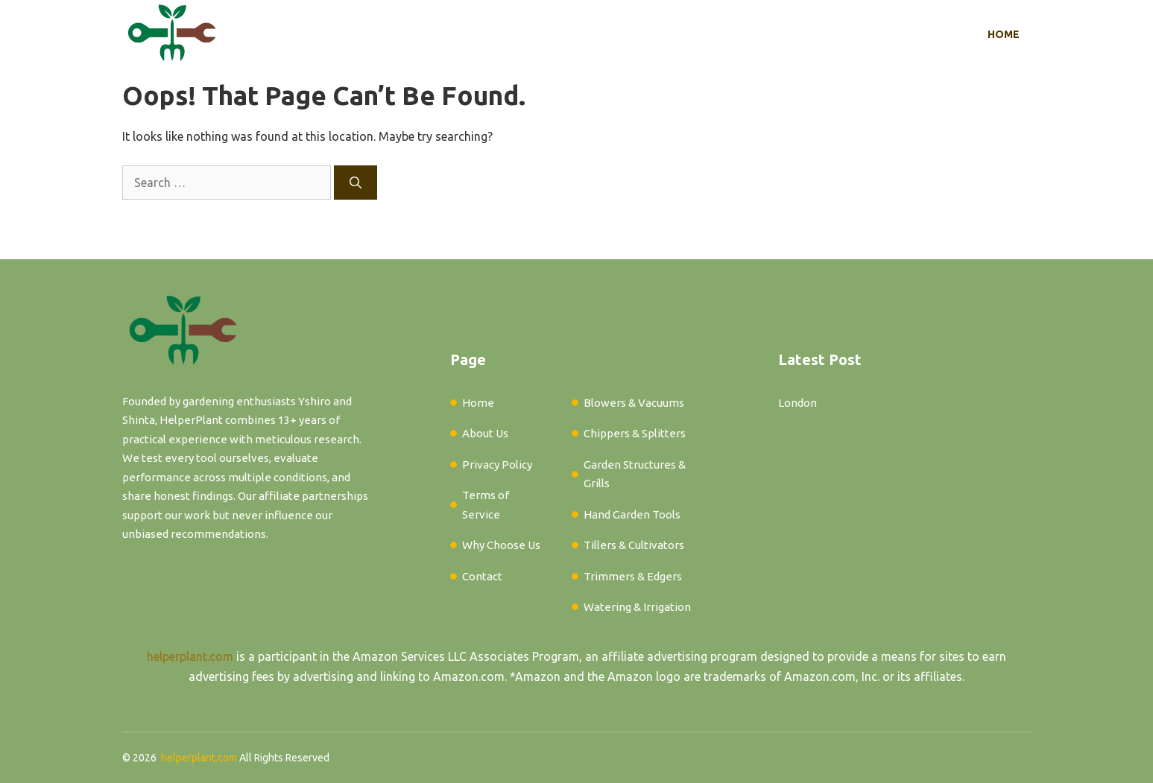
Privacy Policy (497, 464)
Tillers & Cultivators (634, 545)
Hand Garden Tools (632, 514)
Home (1004, 34)
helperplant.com (190, 656)
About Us (485, 433)
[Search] (355, 182)
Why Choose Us (501, 545)
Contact (482, 576)
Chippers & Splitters (635, 433)
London (797, 402)
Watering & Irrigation (637, 606)
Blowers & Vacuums (634, 402)
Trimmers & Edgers (633, 576)
